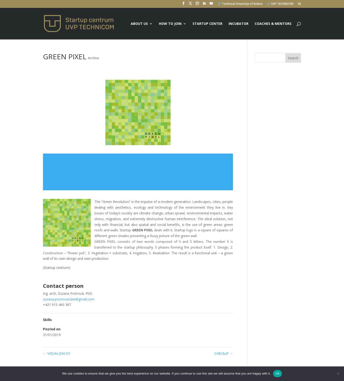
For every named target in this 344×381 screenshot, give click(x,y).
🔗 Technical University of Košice (240, 4)
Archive (93, 58)
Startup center (207, 24)
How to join (170, 24)
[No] (338, 373)
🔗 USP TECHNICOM (280, 4)
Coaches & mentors (273, 24)
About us (139, 24)
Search (293, 58)
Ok (277, 373)
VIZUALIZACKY (56, 353)
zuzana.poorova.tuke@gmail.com (68, 299)
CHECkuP (223, 353)
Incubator (238, 24)
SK (299, 4)
